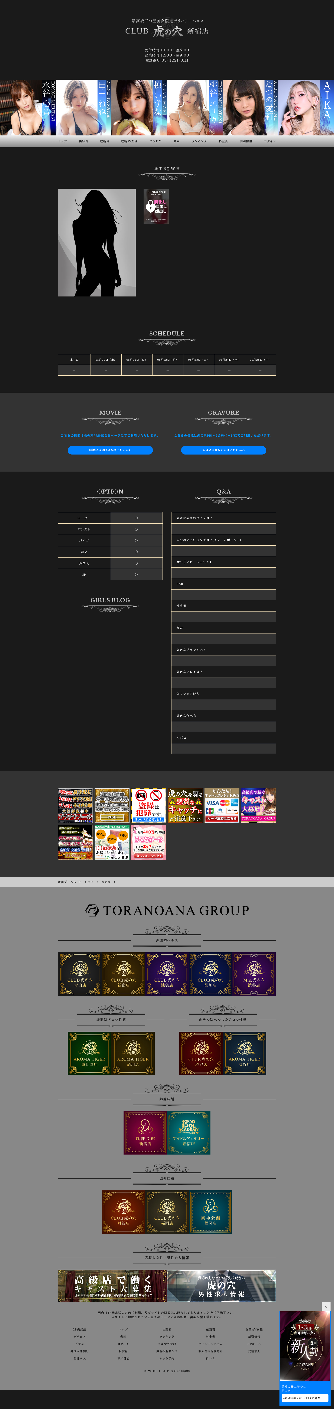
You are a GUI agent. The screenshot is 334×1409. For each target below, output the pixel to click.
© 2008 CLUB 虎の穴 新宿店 (167, 1371)
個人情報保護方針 (210, 1350)
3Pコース (254, 1343)
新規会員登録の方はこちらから (110, 450)
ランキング (167, 1336)
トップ (123, 1329)
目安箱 (123, 1350)
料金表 (211, 1336)
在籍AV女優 (254, 1329)
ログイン (123, 1343)
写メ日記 (123, 1358)
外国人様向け (79, 1350)
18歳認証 (80, 1329)
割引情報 (254, 1336)
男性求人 (79, 1358)
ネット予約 (167, 1358)
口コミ (211, 1358)
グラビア (79, 1336)
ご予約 (80, 1343)
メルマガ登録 (167, 1343)
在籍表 (211, 1329)
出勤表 (167, 1329)
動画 (123, 1336)
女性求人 (254, 1350)
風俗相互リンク (167, 1350)
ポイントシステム (211, 1343)
